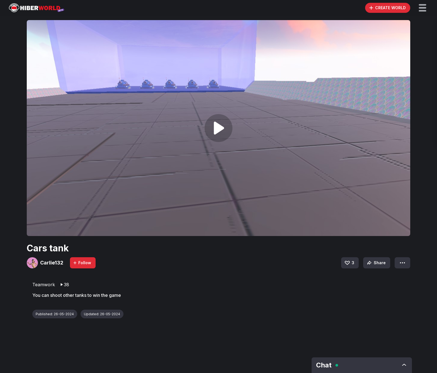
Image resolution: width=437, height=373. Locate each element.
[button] (422, 7)
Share (376, 262)
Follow (82, 262)
